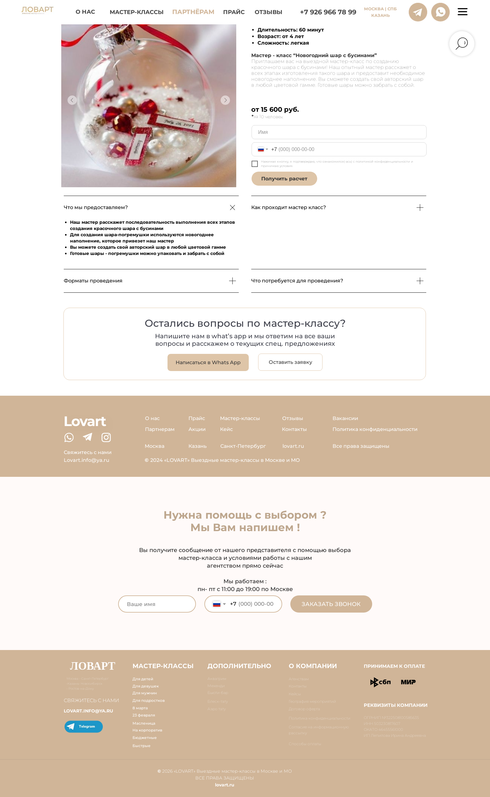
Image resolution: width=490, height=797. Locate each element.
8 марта (140, 708)
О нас (152, 418)
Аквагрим (217, 678)
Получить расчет (284, 179)
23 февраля (143, 715)
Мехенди (216, 685)
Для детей (142, 679)
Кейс (226, 429)
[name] (339, 132)
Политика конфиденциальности (375, 429)
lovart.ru (293, 446)
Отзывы (292, 418)
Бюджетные (144, 737)
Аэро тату (217, 709)
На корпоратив (147, 730)
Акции (197, 429)
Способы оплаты (305, 743)
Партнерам (160, 429)
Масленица (143, 723)
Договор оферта (304, 709)
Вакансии (345, 418)
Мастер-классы (240, 418)
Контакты (294, 429)
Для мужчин (144, 693)
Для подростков (148, 700)
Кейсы (295, 694)
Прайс (196, 418)
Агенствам (299, 679)
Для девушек (145, 686)
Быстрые (141, 745)
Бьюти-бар (218, 692)
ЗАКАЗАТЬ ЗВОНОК (331, 604)
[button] (290, 362)
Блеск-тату (218, 701)
